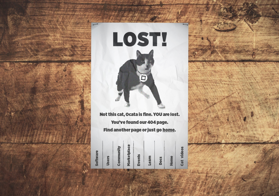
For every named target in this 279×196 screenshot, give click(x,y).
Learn (150, 161)
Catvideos (182, 156)
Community (119, 156)
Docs (161, 160)
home (169, 130)
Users (108, 161)
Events (139, 160)
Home (172, 160)
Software (97, 158)
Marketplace (129, 155)
